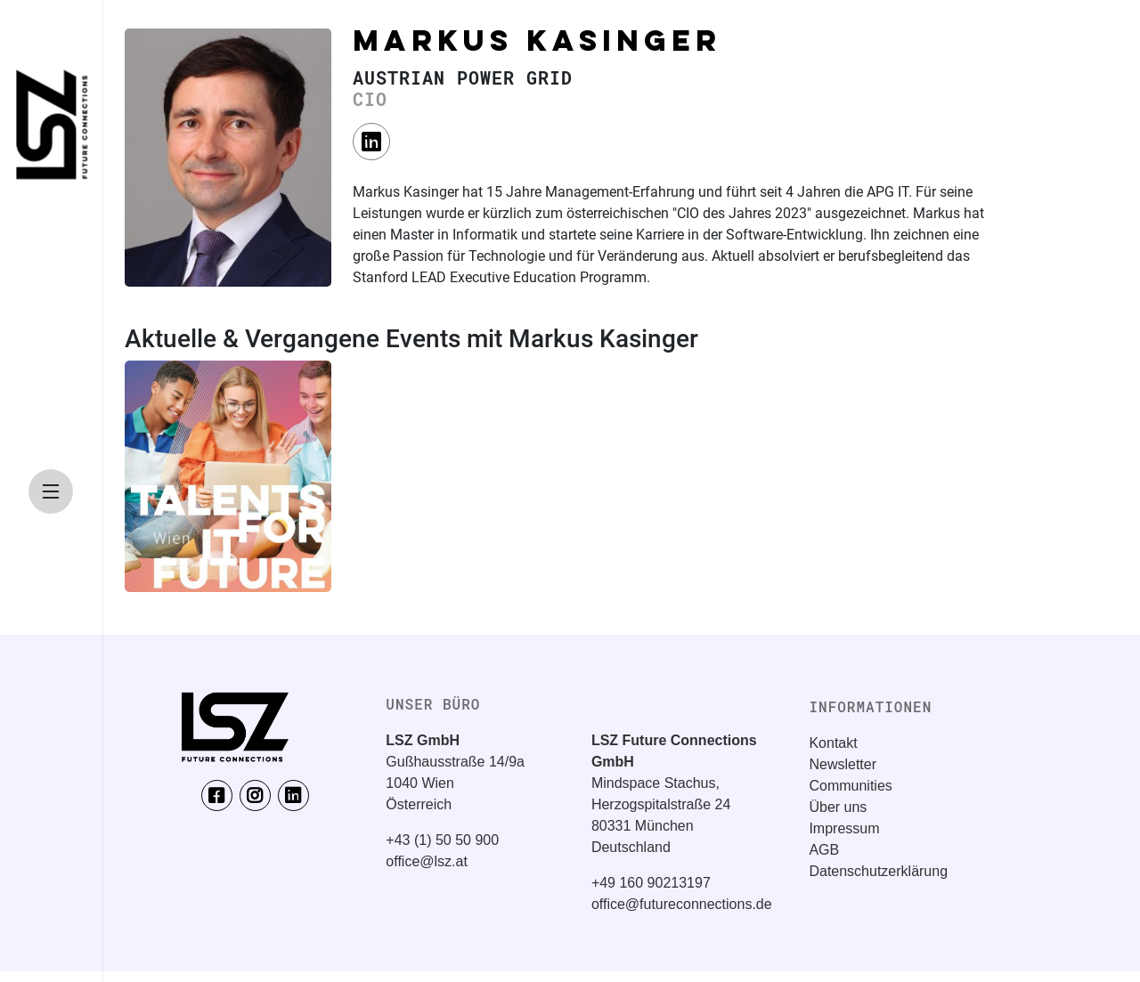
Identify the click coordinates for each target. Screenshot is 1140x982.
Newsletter (842, 764)
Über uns (838, 807)
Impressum (844, 828)
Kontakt (833, 743)
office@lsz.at (427, 861)
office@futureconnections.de (681, 904)
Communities (850, 785)
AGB (824, 849)
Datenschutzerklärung (878, 871)
